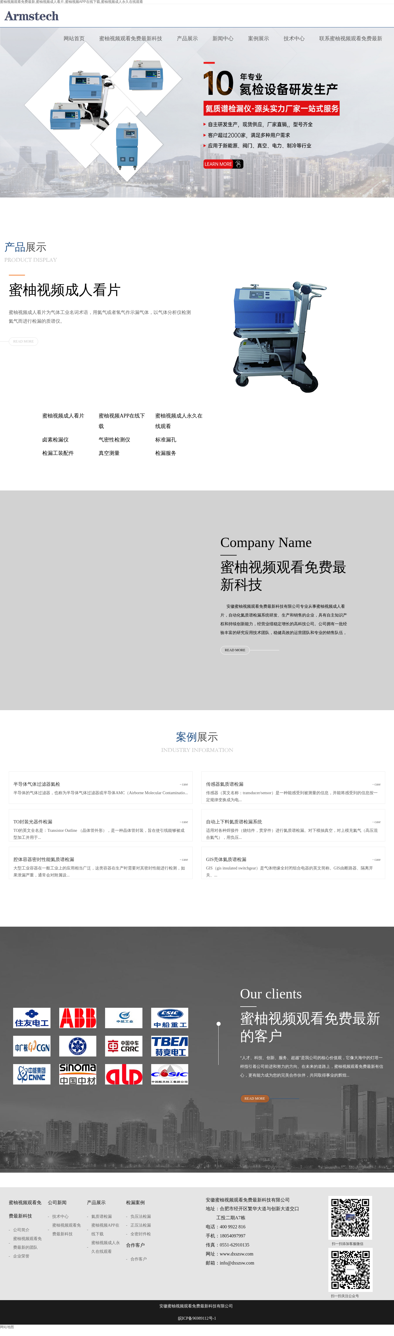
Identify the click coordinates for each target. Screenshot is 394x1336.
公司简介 (21, 1239)
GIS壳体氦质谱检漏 (293, 865)
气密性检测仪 (114, 440)
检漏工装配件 (58, 453)
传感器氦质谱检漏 (293, 790)
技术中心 (294, 38)
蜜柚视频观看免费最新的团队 (27, 1252)
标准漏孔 (165, 440)
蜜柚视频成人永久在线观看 (179, 421)
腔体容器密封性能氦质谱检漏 (100, 865)
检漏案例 (135, 1211)
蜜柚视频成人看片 (63, 416)
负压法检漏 (140, 1225)
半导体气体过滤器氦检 (100, 790)
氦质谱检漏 (101, 1225)
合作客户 (135, 1254)
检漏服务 (165, 453)
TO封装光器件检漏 (100, 827)
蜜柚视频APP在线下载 (122, 421)
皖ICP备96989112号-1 (197, 1327)
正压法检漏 (140, 1234)
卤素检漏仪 (55, 440)
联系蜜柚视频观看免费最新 (350, 38)
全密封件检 (140, 1243)
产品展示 (187, 38)
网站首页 (74, 38)
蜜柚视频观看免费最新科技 (130, 38)
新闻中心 (222, 38)
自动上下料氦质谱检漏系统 (293, 827)
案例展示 (258, 38)
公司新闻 (57, 1211)
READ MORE (23, 341)
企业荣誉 (21, 1265)
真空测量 (109, 453)
